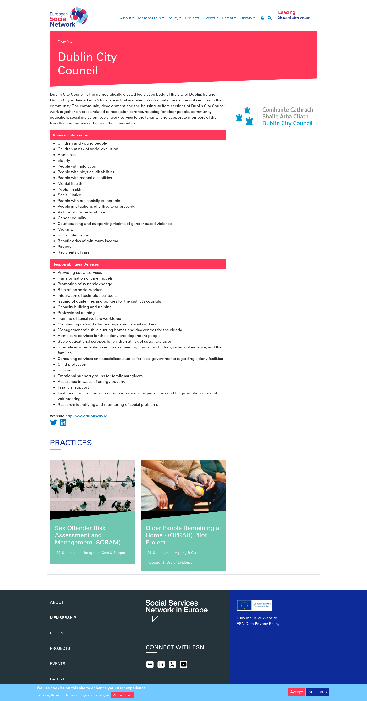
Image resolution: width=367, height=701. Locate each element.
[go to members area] (262, 18)
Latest (227, 17)
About (125, 17)
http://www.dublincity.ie (86, 415)
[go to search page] (270, 18)
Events (209, 17)
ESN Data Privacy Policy (258, 623)
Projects (192, 17)
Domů (63, 41)
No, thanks (317, 693)
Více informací (122, 697)
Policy (173, 17)
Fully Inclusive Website (257, 617)
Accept (296, 693)
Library (246, 17)
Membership (149, 17)
